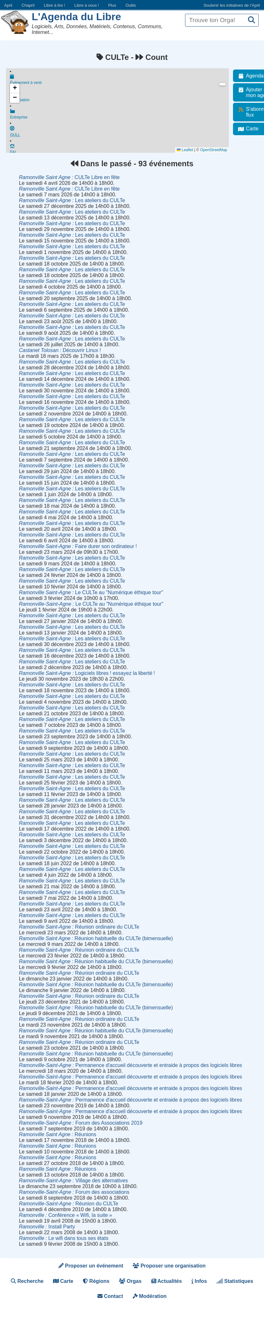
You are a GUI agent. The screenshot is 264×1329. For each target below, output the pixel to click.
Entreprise (121, 117)
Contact (110, 1296)
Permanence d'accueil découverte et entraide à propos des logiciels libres (130, 1065)
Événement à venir (121, 80)
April (8, 5)
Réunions (57, 1134)
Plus (112, 5)
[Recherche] (251, 20)
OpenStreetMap (217, 150)
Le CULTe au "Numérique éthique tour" (91, 592)
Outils (130, 5)
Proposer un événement (90, 1265)
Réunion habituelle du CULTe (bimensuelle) (96, 938)
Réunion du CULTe (68, 1203)
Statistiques (234, 1281)
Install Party (47, 1226)
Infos (199, 1281)
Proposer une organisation (169, 1265)
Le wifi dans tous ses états (63, 1238)
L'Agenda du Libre (76, 16)
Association (121, 99)
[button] (14, 88)
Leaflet (188, 150)
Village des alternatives (73, 1180)
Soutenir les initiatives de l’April (232, 5)
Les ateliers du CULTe (72, 200)
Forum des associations (74, 1192)
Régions (96, 1281)
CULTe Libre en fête (69, 177)
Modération (150, 1296)
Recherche (27, 1281)
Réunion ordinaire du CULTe (79, 927)
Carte (63, 1281)
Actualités (166, 1281)
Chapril (28, 5)
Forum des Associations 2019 (80, 1123)
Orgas (130, 1281)
